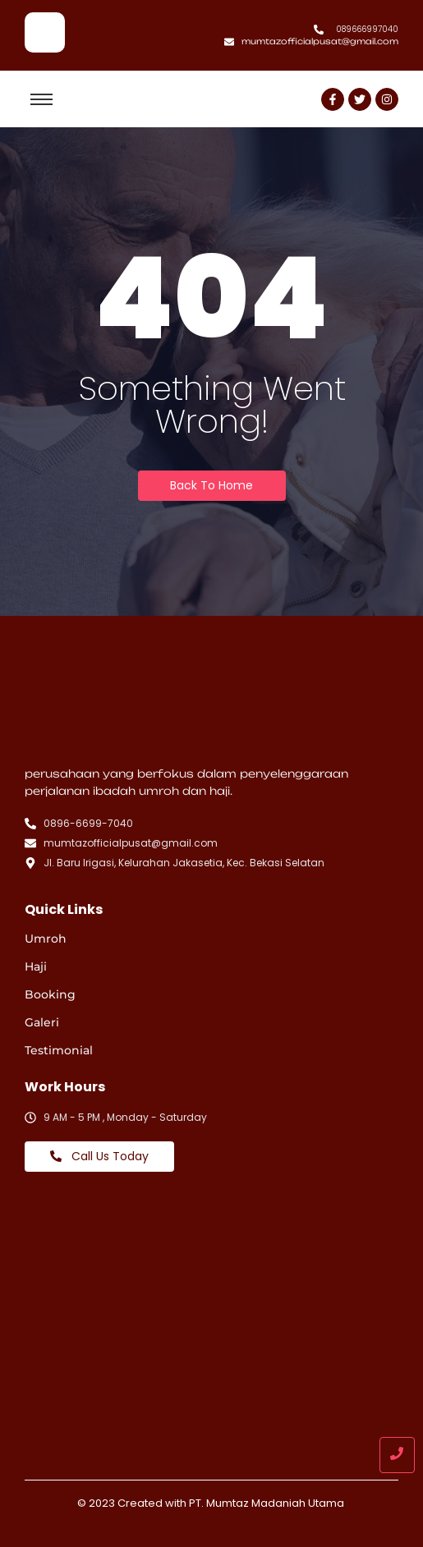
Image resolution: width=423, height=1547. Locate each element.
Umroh (46, 938)
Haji (36, 966)
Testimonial (59, 1050)
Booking (50, 994)
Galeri (42, 1022)
